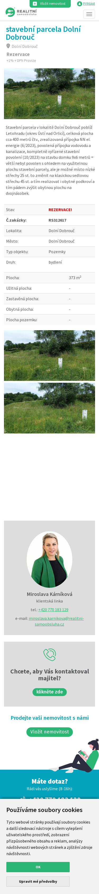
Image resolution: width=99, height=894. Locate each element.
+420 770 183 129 (53, 609)
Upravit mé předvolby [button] (38, 881)
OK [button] (38, 867)
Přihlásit (89, 3)
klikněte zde (49, 692)
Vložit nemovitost (52, 3)
